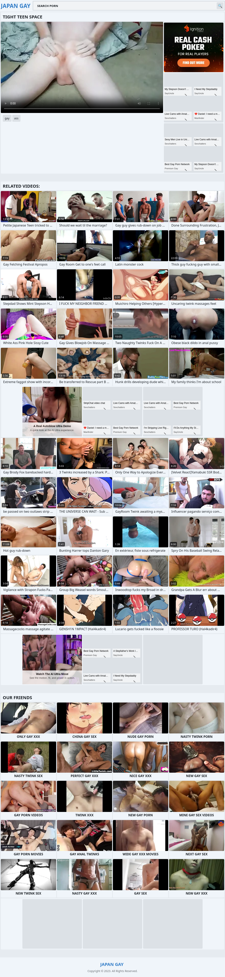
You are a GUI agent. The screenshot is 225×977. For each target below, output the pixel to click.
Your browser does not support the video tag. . (82, 67)
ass (16, 118)
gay (7, 118)
